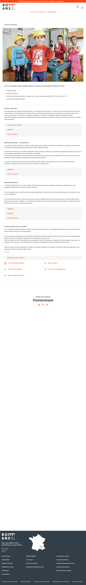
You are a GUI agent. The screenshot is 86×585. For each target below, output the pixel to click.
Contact (4, 551)
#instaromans (43, 300)
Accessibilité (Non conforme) (61, 581)
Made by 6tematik (77, 581)
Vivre (37, 12)
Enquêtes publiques (7, 563)
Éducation (43, 12)
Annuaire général (31, 556)
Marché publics (6, 556)
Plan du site (29, 559)
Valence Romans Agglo (63, 567)
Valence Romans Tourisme (63, 570)
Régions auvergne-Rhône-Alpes (65, 563)
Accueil (32, 12)
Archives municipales (62, 559)
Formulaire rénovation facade (35, 567)
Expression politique (7, 567)
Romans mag (5, 570)
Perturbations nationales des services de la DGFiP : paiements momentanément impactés (48, 1)
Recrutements (6, 574)
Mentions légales (26, 581)
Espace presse (5, 559)
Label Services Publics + (63, 556)
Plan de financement (32, 563)
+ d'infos (6, 252)
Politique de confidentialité (41, 581)
